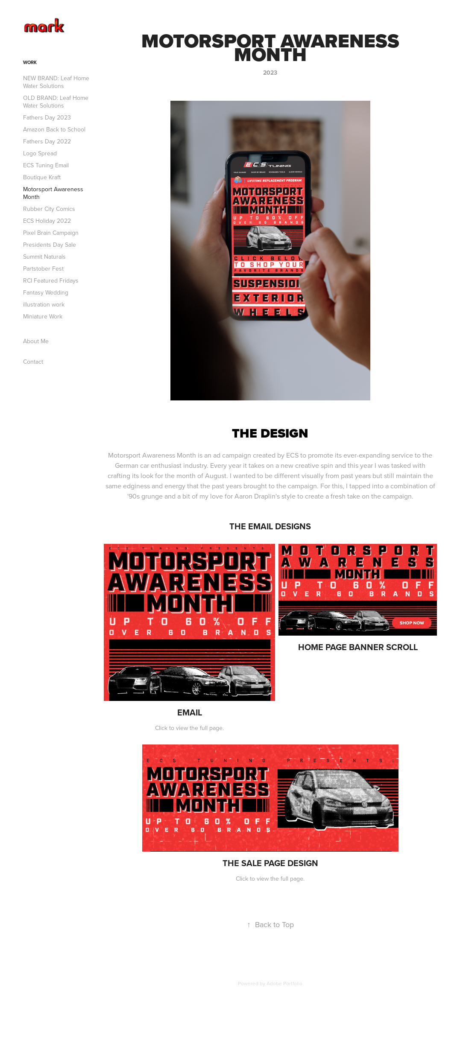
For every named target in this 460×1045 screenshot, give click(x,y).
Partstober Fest (43, 268)
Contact (33, 361)
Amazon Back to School (54, 129)
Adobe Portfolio (284, 983)
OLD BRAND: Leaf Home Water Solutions (55, 101)
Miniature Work (42, 316)
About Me (36, 341)
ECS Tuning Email (46, 165)
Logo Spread (40, 153)
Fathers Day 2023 (47, 117)
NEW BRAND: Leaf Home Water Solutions (56, 82)
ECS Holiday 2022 (47, 220)
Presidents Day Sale (49, 244)
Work (30, 62)
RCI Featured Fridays (51, 280)
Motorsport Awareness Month (53, 193)
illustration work (43, 304)
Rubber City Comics (49, 208)
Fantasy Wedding (45, 292)
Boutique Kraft (42, 177)
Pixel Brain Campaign (51, 232)
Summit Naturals (44, 256)
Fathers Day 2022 (47, 141)
